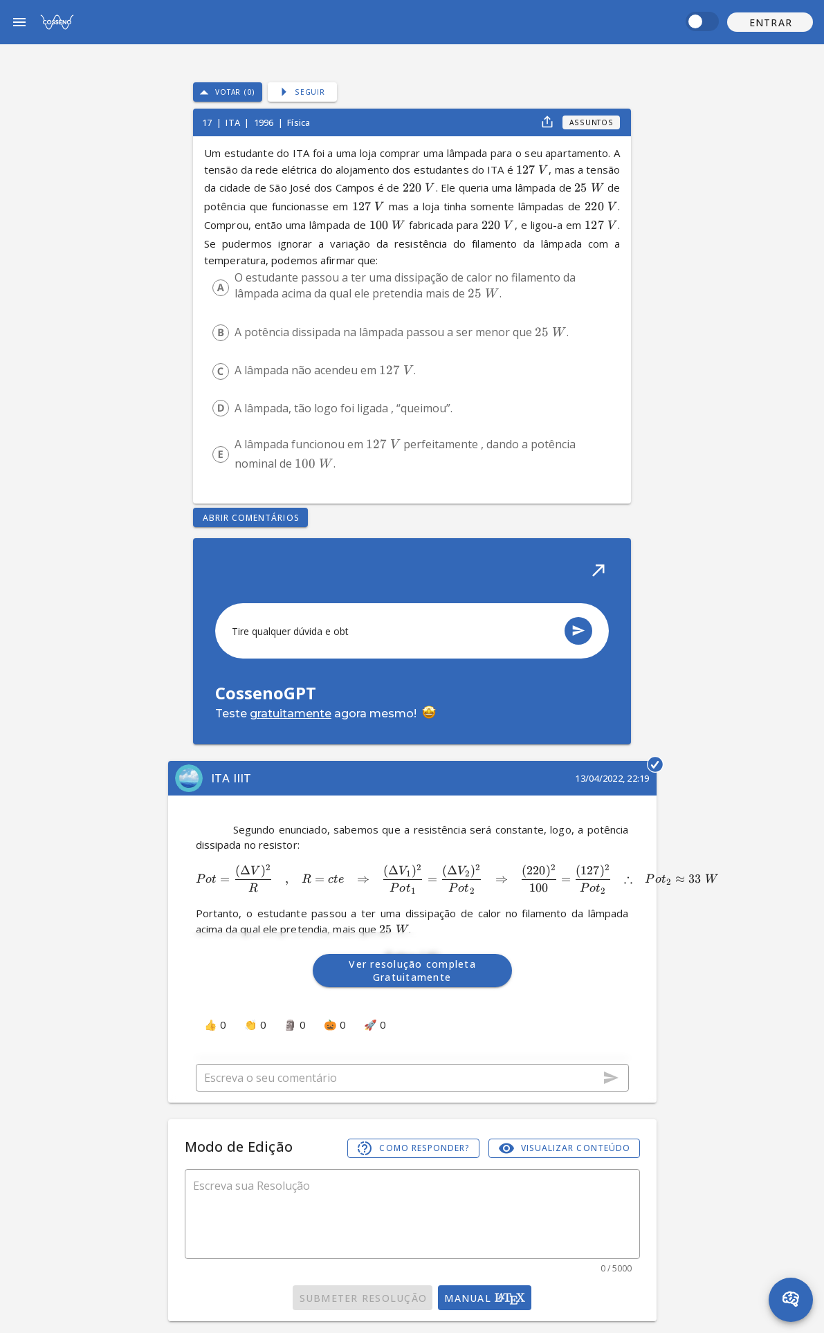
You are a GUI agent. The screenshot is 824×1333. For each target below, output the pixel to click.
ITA (234, 122)
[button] (770, 22)
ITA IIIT (231, 778)
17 (208, 122)
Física (298, 122)
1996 (265, 122)
